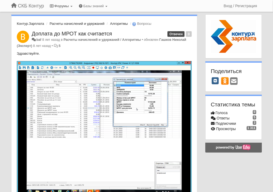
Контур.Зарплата (30, 24)
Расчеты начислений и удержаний (77, 24)
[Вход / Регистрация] (240, 5)
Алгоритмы (119, 24)
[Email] (234, 81)
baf (38, 40)
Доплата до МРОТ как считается (72, 34)
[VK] (215, 81)
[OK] (225, 81)
